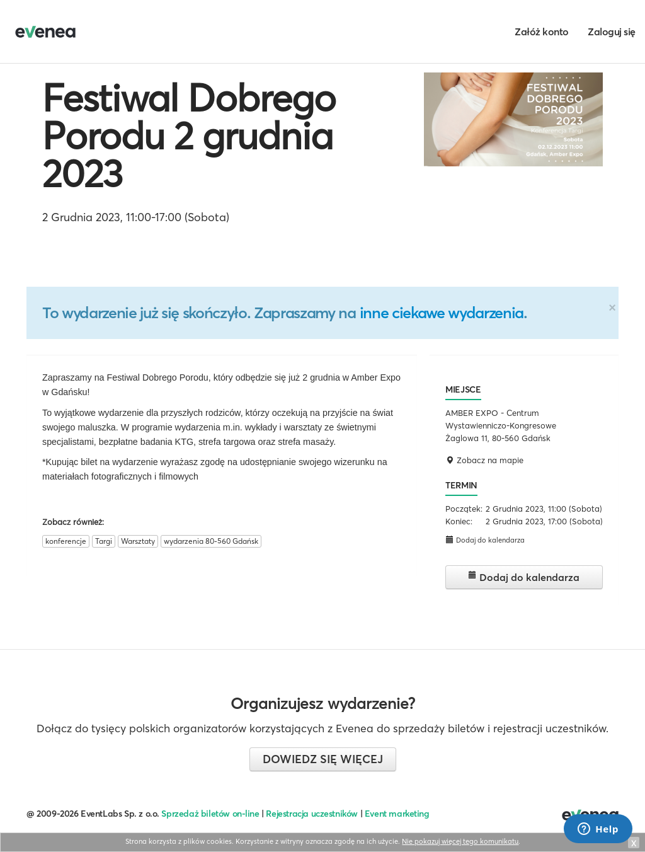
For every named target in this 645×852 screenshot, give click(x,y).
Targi (103, 541)
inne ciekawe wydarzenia (441, 312)
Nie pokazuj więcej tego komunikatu (460, 841)
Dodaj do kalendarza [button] (485, 539)
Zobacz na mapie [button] (484, 460)
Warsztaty (138, 541)
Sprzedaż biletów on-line (210, 813)
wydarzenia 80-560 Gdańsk (211, 541)
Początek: (463, 509)
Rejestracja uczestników (312, 813)
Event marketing (397, 813)
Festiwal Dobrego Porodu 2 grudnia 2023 (189, 135)
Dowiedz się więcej (323, 759)
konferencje (65, 541)
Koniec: (458, 521)
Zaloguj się (612, 31)
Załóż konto (542, 31)
